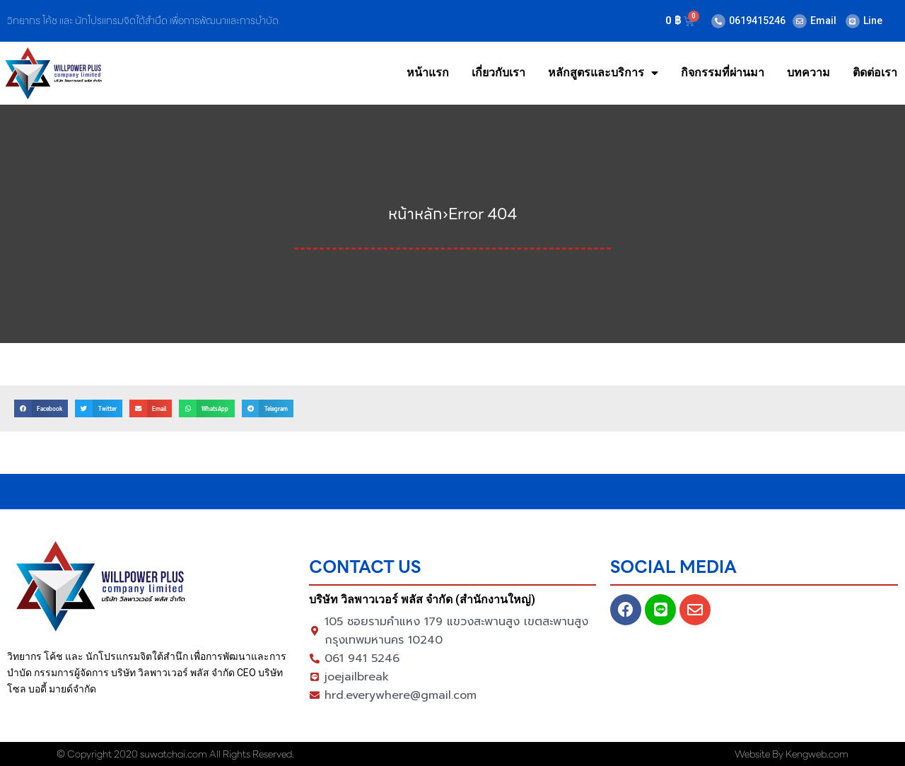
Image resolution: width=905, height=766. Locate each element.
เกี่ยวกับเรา (498, 72)
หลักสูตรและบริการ (603, 73)
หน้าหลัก (415, 214)
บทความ (808, 72)
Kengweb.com (817, 754)
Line (872, 20)
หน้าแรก (428, 72)
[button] (41, 408)
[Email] (800, 21)
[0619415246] (718, 21)
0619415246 (757, 20)
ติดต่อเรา (875, 72)
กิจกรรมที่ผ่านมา (722, 72)
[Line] (853, 21)
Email (823, 20)
